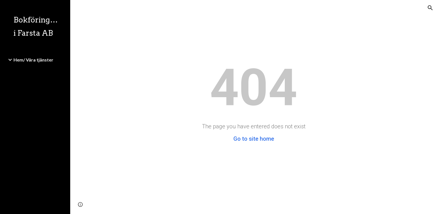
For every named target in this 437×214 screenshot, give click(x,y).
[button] (430, 8)
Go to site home (253, 138)
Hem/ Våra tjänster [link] (33, 59)
